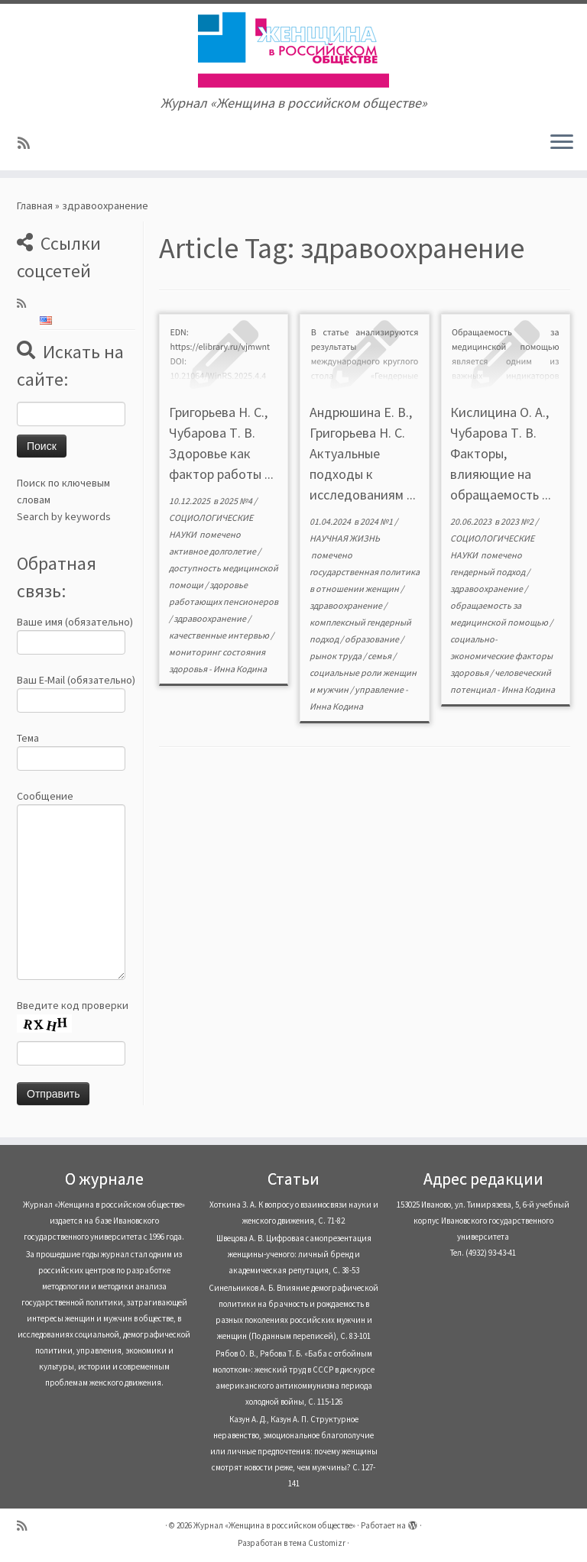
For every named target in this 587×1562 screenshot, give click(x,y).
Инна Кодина (240, 668)
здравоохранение (211, 618)
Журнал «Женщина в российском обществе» (274, 1525)
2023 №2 (518, 521)
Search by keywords (64, 516)
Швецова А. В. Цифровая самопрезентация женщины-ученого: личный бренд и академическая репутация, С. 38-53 (293, 1254)
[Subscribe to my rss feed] (29, 143)
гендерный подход (488, 571)
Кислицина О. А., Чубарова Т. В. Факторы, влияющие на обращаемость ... (500, 453)
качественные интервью (220, 635)
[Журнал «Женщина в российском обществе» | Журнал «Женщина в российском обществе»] (293, 49)
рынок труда (336, 655)
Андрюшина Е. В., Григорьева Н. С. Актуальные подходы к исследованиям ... (363, 453)
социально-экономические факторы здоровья (501, 655)
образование (373, 639)
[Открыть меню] (561, 142)
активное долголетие (213, 551)
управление (380, 689)
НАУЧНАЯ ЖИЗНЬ (345, 538)
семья (380, 655)
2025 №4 (236, 500)
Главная (35, 205)
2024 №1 (377, 521)
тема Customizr (317, 1543)
